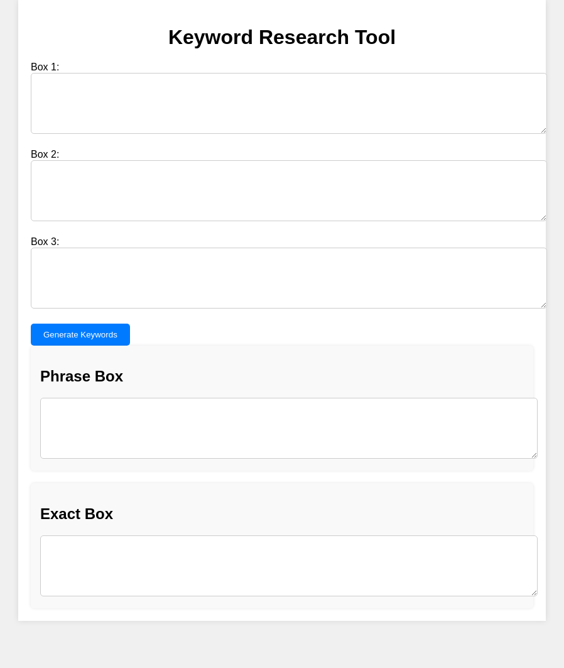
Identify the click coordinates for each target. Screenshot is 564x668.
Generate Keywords (80, 363)
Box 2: (45, 163)
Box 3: (45, 260)
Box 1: (45, 67)
